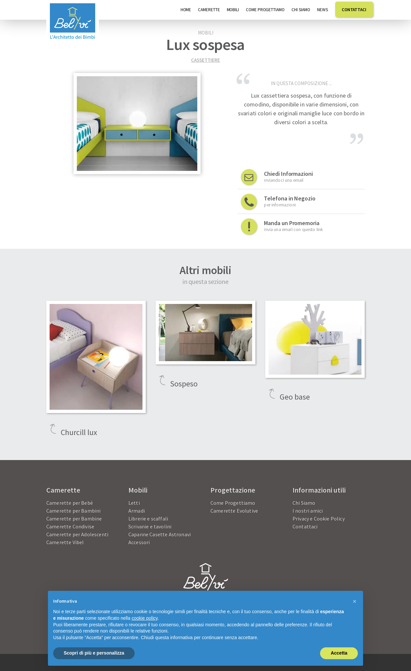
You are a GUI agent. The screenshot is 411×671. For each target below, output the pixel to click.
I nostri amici (307, 510)
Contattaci (354, 9)
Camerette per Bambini (73, 510)
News (322, 9)
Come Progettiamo (232, 502)
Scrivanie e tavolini (149, 526)
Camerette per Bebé (69, 502)
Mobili (233, 9)
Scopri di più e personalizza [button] (94, 653)
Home (186, 9)
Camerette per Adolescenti (77, 534)
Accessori (139, 542)
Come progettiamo (265, 9)
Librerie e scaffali (148, 518)
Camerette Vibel (65, 542)
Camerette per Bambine (74, 518)
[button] (354, 601)
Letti (134, 502)
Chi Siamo (301, 9)
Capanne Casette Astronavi (159, 534)
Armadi (136, 510)
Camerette (209, 9)
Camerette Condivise (70, 526)
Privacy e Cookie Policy (318, 518)
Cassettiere (205, 60)
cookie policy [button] (145, 618)
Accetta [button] (339, 653)
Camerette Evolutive (234, 510)
